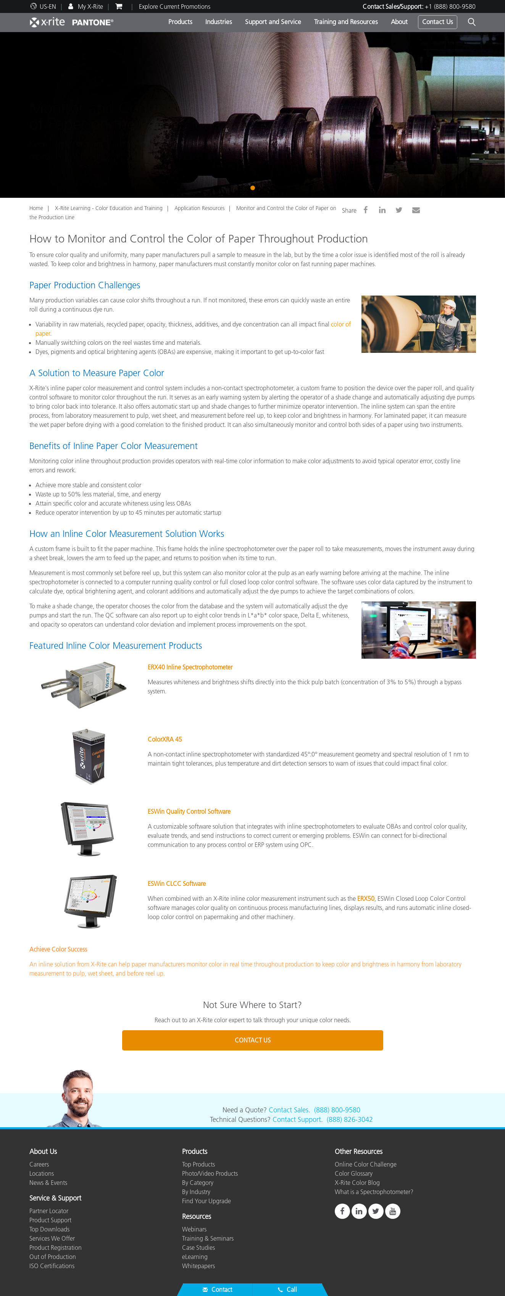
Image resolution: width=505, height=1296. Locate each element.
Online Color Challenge (366, 1164)
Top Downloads (49, 1229)
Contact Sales (288, 1110)
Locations (41, 1173)
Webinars (194, 1229)
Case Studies (198, 1247)
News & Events (48, 1182)
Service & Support (55, 1198)
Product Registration (55, 1247)
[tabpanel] (252, 115)
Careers (39, 1164)
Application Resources (199, 208)
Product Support (50, 1220)
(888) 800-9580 (337, 1110)
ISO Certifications (51, 1266)
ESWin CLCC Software (177, 883)
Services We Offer (52, 1238)
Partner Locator (48, 1211)
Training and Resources (346, 22)
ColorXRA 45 (165, 739)
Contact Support (297, 1119)
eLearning (195, 1256)
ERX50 (365, 898)
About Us (43, 1152)
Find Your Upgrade (206, 1201)
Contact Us (437, 22)
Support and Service (273, 22)
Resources (196, 1217)
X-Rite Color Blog (357, 1182)
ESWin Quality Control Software (189, 811)
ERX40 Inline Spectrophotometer (190, 667)
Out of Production (52, 1256)
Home (36, 208)
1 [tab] (254, 187)
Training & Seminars (208, 1238)
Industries (218, 22)
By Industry (196, 1192)
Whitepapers (198, 1266)
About (399, 22)
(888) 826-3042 (350, 1119)
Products (180, 22)
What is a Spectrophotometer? (374, 1192)
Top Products (198, 1164)
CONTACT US (253, 1040)
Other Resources (358, 1152)
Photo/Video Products (210, 1173)
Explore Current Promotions (174, 6)
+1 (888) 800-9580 (450, 6)
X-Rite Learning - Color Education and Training (109, 208)
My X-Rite (89, 6)
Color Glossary (354, 1173)
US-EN (48, 6)
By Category (197, 1182)
